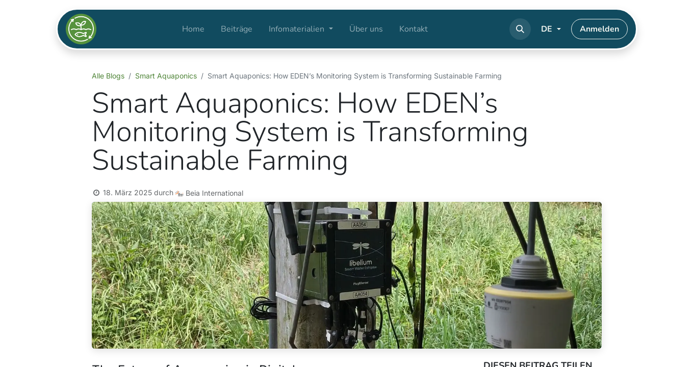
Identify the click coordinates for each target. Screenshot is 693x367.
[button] (520, 29)
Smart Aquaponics (166, 75)
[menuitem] (193, 29)
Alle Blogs (108, 75)
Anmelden (599, 29)
